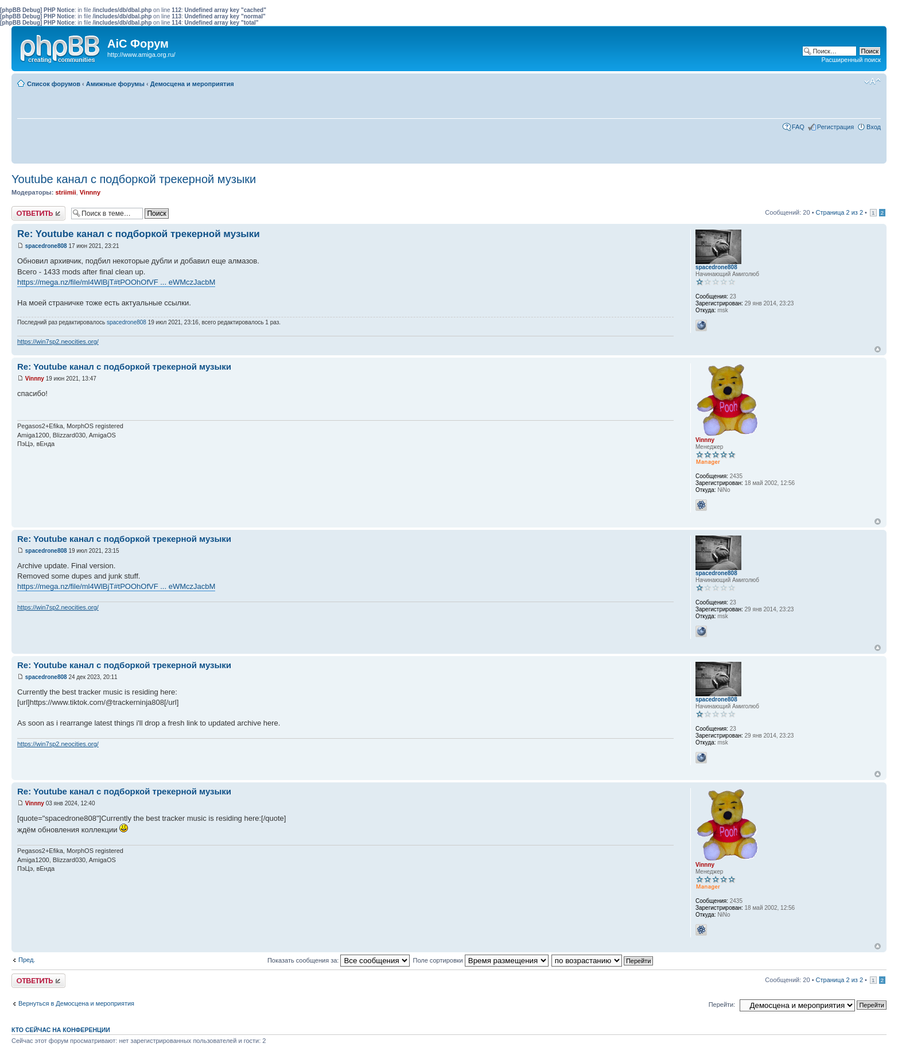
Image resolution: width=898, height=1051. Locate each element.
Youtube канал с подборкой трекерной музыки (133, 179)
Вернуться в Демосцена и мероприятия (76, 1003)
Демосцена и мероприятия (192, 83)
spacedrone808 (46, 246)
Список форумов (53, 83)
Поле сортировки (480, 960)
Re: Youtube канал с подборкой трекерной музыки (138, 233)
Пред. (26, 959)
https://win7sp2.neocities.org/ (58, 341)
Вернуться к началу (877, 349)
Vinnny (90, 192)
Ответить (38, 213)
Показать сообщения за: (338, 960)
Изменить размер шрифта (872, 81)
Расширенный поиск (851, 59)
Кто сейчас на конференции (60, 1029)
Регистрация (835, 126)
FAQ (798, 126)
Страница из (839, 212)
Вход (873, 126)
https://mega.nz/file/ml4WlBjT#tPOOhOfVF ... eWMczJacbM (116, 282)
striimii (65, 192)
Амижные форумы (115, 83)
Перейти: (722, 1004)
